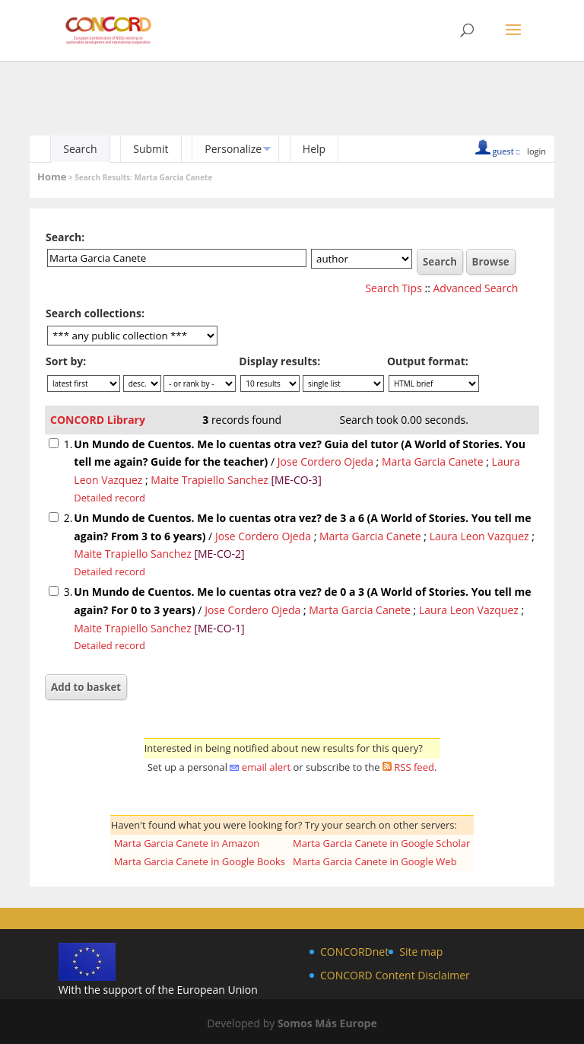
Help (314, 149)
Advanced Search (476, 288)
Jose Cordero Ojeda (325, 461)
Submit (150, 149)
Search (80, 149)
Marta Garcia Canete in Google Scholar (381, 843)
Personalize (233, 149)
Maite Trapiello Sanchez (209, 480)
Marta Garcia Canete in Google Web (375, 861)
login (536, 151)
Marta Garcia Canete (433, 461)
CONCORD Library (97, 419)
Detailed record (109, 497)
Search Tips (393, 288)
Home (51, 176)
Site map (421, 951)
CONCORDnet (354, 951)
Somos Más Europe (327, 1023)
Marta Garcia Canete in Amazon (187, 843)
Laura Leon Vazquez (479, 536)
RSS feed (414, 767)
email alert (266, 767)
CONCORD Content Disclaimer (395, 975)
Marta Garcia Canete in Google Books (199, 861)
